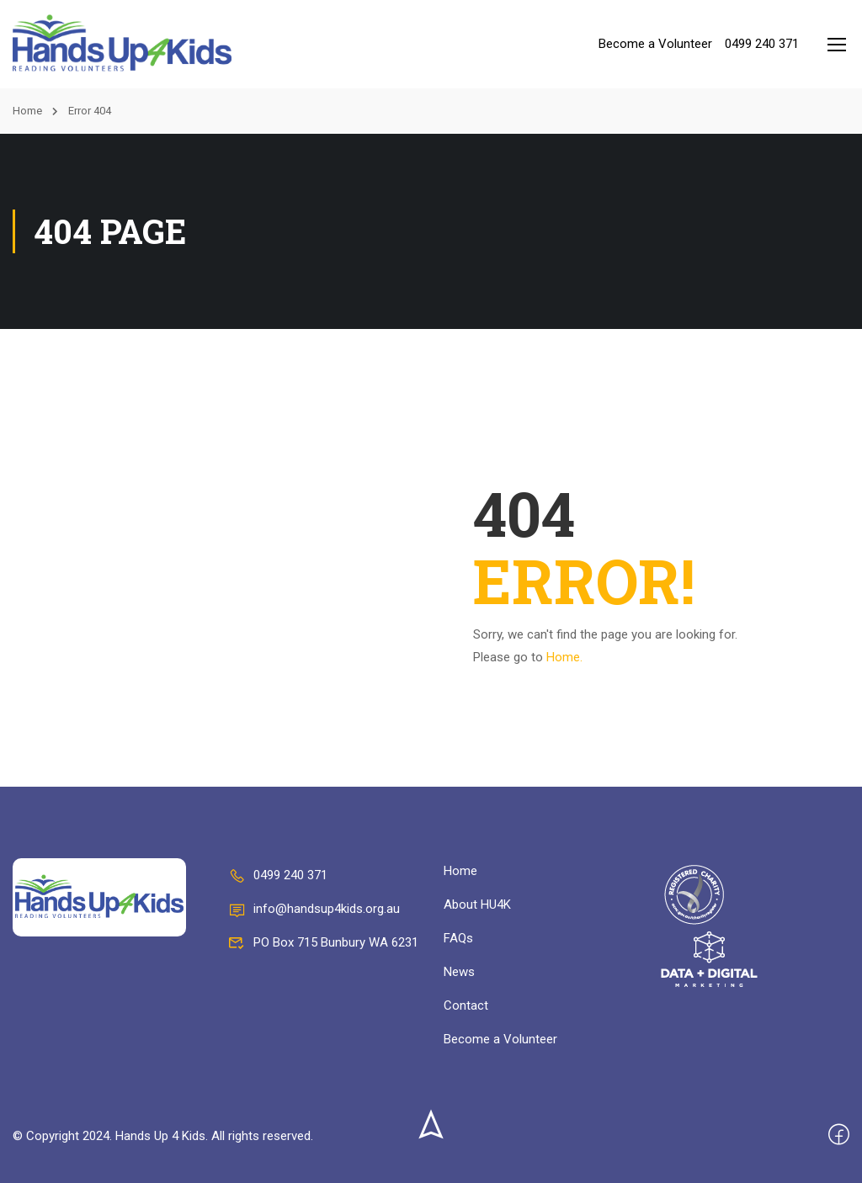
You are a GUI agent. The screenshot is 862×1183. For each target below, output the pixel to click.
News (459, 971)
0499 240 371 (762, 43)
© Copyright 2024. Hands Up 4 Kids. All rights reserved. (163, 1135)
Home (27, 110)
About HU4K (477, 904)
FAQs (458, 938)
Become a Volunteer (655, 43)
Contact (466, 1005)
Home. (564, 657)
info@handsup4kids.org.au (314, 908)
